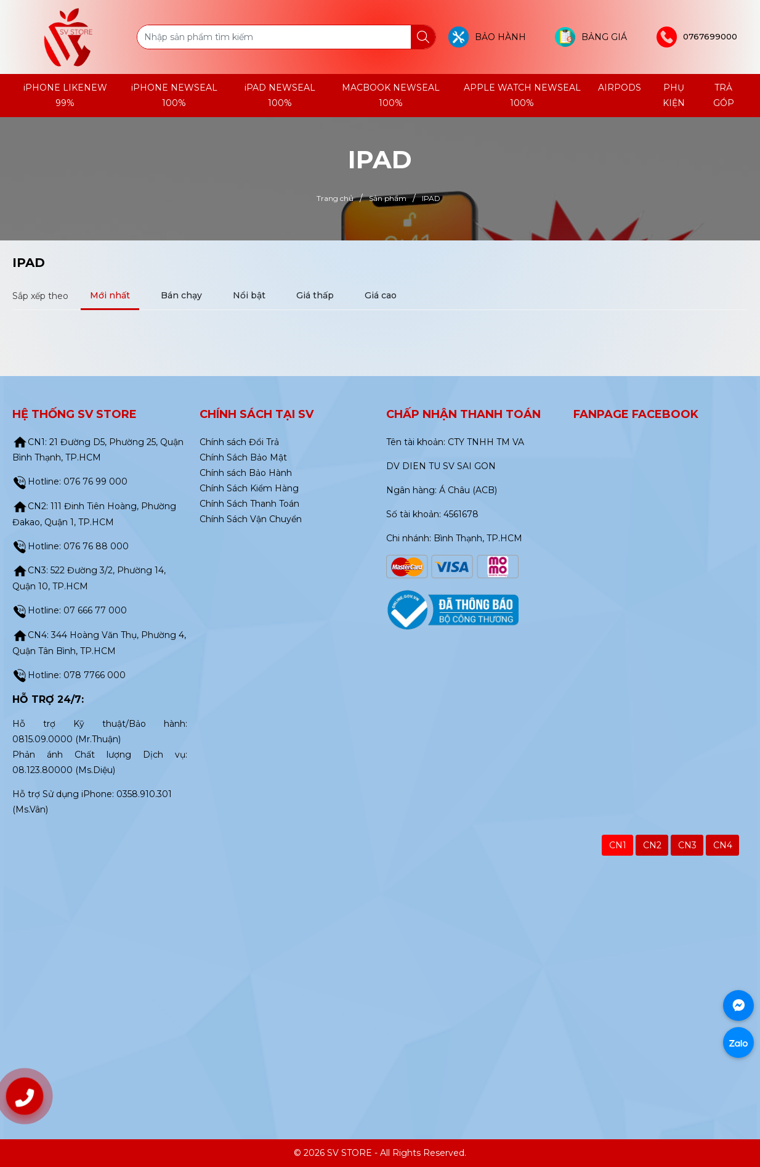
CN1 (617, 845)
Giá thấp (315, 295)
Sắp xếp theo (40, 295)
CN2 (652, 845)
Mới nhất (110, 295)
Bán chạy (181, 295)
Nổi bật (249, 295)
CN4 (722, 845)
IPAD (28, 262)
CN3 (687, 845)
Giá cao (381, 295)
